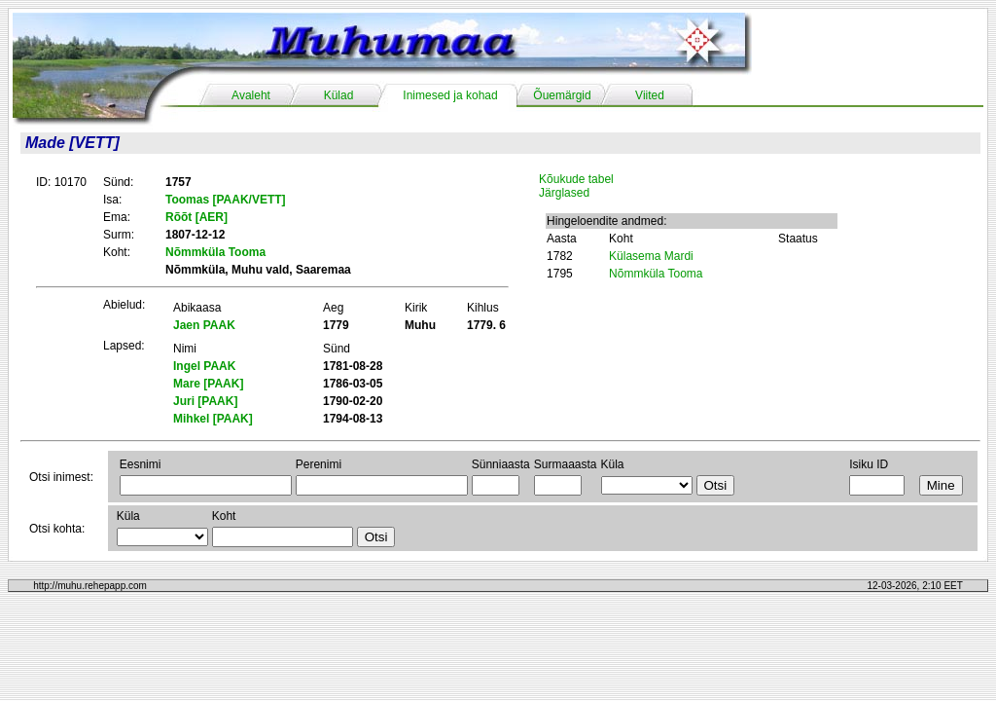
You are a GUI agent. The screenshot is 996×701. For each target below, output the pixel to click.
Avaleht (250, 95)
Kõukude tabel (576, 179)
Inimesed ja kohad (450, 95)
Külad (339, 95)
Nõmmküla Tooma (655, 273)
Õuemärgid (561, 95)
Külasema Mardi (651, 256)
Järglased (564, 193)
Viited (649, 95)
